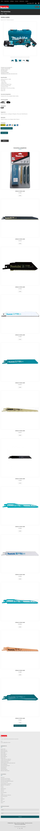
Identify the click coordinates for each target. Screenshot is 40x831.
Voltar (6, 13)
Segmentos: (3, 112)
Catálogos (12, 1)
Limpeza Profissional (4, 761)
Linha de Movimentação (5, 765)
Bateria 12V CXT (4, 750)
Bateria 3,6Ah (3, 755)
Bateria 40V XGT (4, 756)
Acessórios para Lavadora (5, 779)
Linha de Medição (4, 764)
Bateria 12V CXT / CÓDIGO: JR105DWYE (7, 19)
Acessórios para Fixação (5, 778)
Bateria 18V (3, 752)
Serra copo (3, 801)
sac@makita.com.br (6, 742)
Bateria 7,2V (3, 757)
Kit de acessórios (4, 796)
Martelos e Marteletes (5, 770)
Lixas (2, 797)
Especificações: (4, 77)
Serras (2, 802)
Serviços (16, 1)
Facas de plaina (3, 792)
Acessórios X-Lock (4, 782)
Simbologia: (3, 122)
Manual (4, 140)
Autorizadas (6, 1)
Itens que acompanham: (6, 94)
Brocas (2, 786)
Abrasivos (3, 777)
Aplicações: (3, 117)
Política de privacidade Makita (20, 824)
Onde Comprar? (4, 132)
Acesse (20, 195)
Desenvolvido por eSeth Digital (20, 826)
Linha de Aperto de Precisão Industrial (8, 762)
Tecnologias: (3, 105)
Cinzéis (2, 787)
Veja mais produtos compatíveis (20, 725)
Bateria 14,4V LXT (4, 751)
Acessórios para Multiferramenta (7, 781)
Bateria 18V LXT (4, 754)
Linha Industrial (4, 766)
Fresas (2, 793)
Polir (2, 800)
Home (2, 1)
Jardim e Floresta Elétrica (5, 760)
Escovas (2, 791)
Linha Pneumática (4, 769)
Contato (26, 1)
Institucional (22, 1)
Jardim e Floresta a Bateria (6, 759)
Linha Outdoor (3, 768)
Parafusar (2, 798)
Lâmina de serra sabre (20, 191)
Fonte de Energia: (4, 99)
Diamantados (3, 788)
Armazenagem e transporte (6, 783)
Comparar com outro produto (7, 128)
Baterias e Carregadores (5, 784)
